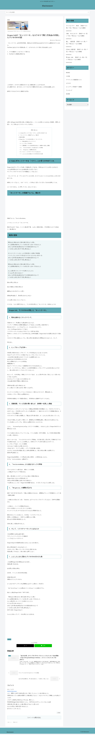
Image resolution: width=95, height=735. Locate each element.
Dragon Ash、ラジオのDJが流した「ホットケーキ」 (31, 139)
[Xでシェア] (25, 646)
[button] (88, 12)
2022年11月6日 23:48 (12, 692)
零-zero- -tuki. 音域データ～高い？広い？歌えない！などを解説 (76, 58)
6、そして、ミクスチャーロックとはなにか (30, 152)
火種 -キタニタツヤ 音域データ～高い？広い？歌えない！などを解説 (76, 34)
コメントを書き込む (34, 719)
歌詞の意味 (21, 137)
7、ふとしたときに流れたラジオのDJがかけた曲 (31, 155)
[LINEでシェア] (43, 646)
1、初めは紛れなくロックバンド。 (28, 141)
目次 (32, 130)
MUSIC (9, 640)
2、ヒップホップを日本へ (26, 144)
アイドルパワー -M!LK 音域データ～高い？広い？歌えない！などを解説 (77, 27)
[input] (47, 12)
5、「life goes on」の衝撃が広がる (28, 150)
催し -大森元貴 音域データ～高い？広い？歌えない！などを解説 (76, 42)
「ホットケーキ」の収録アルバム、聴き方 (29, 135)
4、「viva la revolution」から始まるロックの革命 (31, 148)
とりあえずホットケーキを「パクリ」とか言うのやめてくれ (33, 133)
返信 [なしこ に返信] (58, 713)
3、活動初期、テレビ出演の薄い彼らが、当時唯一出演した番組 (35, 146)
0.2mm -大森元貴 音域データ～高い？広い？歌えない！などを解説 (77, 50)
